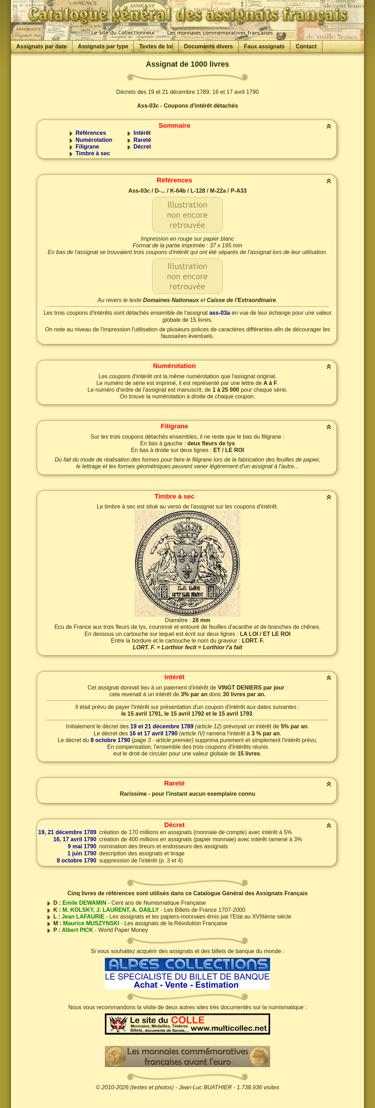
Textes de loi (156, 46)
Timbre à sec (93, 153)
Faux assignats (264, 46)
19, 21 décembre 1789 (67, 832)
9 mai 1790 (82, 846)
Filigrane (87, 147)
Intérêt (142, 133)
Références (91, 133)
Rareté (142, 140)
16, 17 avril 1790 (74, 839)
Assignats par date (41, 46)
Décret (142, 147)
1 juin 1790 (81, 853)
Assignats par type (103, 46)
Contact (306, 46)
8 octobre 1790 (110, 740)
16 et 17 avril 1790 (154, 733)
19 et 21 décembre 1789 (162, 726)
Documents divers (208, 46)
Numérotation (94, 140)
